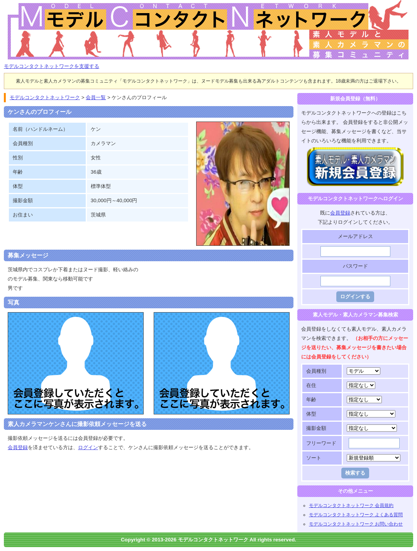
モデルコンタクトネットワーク (10, 4)
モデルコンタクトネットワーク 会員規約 (351, 505)
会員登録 (18, 447)
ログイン (88, 447)
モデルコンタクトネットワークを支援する (51, 66)
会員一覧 (96, 97)
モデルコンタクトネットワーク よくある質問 (356, 514)
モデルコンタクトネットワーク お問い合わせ (356, 524)
